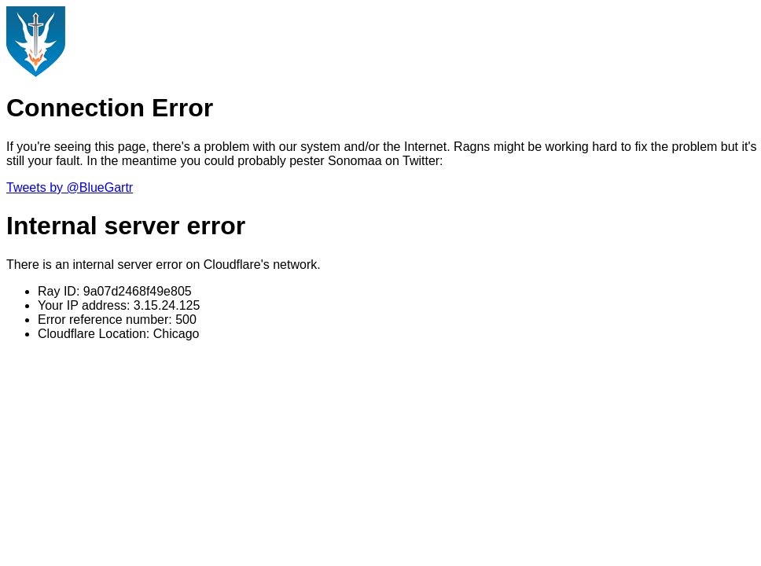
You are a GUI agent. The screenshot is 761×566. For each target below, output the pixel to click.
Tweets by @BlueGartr (69, 187)
